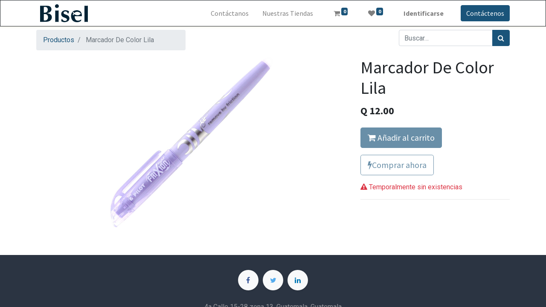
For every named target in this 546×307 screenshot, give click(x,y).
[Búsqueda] (501, 38)
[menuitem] (230, 13)
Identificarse (424, 13)
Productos (58, 40)
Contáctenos (485, 13)
